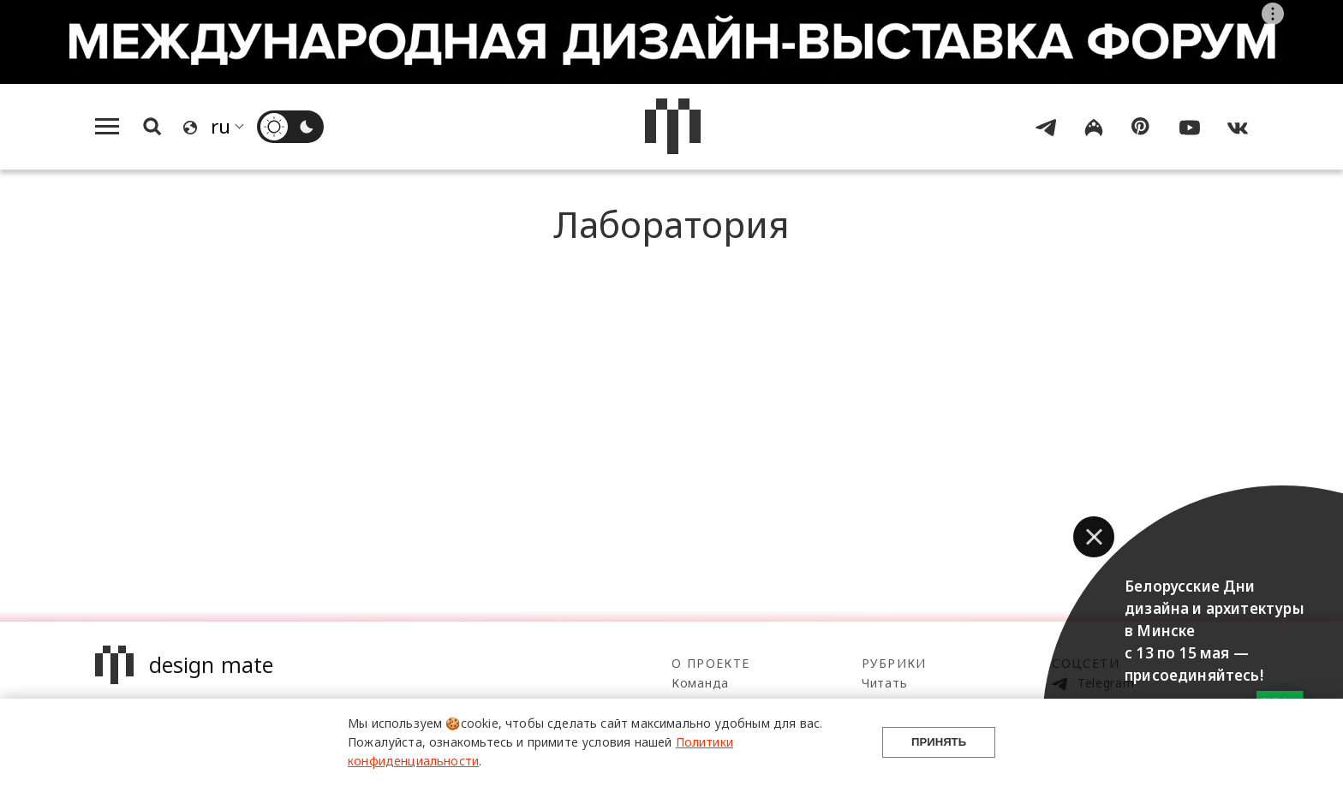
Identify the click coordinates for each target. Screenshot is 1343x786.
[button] (1093, 536)
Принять (938, 741)
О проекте (711, 663)
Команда (700, 683)
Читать (884, 683)
